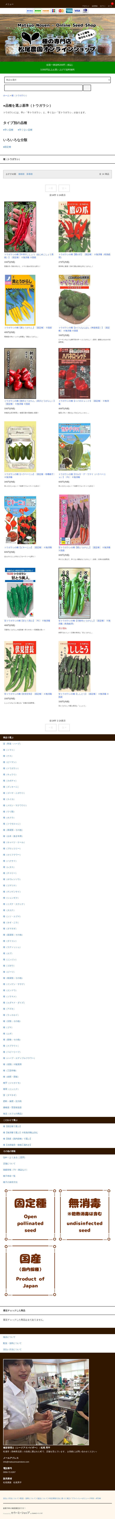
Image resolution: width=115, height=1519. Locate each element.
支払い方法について (11, 1498)
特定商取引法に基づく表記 (59, 1498)
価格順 (21, 174)
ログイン (103, 4)
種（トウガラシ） (20, 96)
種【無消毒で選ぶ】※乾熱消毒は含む (20, 1132)
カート (110, 4)
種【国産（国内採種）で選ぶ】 (17, 1139)
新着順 (30, 174)
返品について (42, 1498)
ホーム (6, 96)
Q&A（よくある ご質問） (14, 1157)
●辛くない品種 (25, 129)
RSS (92, 1498)
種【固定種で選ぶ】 (12, 1126)
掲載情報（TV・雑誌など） (15, 1170)
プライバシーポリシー (80, 1498)
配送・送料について (28, 1498)
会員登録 (94, 4)
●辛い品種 (8, 129)
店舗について (9, 1164)
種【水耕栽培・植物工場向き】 (17, 1145)
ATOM (98, 1498)
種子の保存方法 (10, 1182)
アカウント (85, 4)
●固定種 (7, 147)
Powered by (23, 1513)
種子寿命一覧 (9, 1176)
